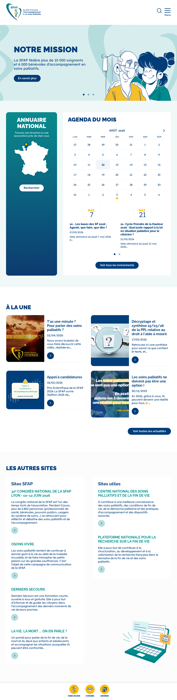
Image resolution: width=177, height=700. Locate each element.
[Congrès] (90, 691)
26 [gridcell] (103, 184)
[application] (117, 164)
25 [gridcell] (88, 184)
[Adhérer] (104, 691)
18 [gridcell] (88, 174)
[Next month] (164, 131)
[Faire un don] (74, 691)
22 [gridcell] (145, 174)
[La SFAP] (27, 78)
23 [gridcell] (159, 174)
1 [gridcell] (89, 194)
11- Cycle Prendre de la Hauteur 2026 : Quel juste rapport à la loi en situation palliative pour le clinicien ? (141, 229)
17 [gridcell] (75, 174)
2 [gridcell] (103, 194)
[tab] (84, 94)
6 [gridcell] (159, 194)
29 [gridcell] (145, 184)
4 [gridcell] (131, 194)
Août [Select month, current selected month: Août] (113, 130)
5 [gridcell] (145, 194)
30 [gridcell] (159, 184)
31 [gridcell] (75, 194)
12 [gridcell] (103, 164)
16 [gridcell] (159, 164)
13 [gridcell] (117, 164)
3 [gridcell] (117, 194)
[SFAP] (23, 19)
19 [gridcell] (103, 174)
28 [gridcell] (131, 184)
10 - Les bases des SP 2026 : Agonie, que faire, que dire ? (88, 225)
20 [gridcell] (116, 174)
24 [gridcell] (74, 184)
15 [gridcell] (145, 164)
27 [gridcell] (117, 184)
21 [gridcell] (131, 174)
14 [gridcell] (131, 164)
